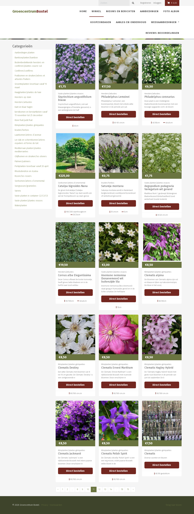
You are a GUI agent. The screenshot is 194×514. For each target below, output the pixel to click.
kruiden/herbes (22, 130)
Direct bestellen (75, 117)
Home (83, 11)
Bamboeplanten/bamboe (26, 57)
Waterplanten (21, 205)
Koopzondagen (100, 22)
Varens (18, 191)
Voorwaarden (56, 505)
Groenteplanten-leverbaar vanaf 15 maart (31, 86)
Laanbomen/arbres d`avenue (28, 135)
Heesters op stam (23, 97)
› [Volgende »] (133, 489)
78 (122, 489)
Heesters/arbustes (23, 102)
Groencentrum (30, 11)
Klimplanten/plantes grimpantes (29, 125)
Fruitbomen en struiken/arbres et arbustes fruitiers (30, 77)
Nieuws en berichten (120, 11)
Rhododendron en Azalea (26, 171)
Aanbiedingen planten (24, 52)
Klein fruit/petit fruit (23, 120)
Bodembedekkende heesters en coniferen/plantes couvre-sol (29, 64)
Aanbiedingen (149, 11)
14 (111, 489)
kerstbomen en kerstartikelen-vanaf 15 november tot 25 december (31, 113)
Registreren (145, 3)
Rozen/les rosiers (23, 176)
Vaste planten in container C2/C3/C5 (31, 196)
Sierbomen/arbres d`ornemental (30, 181)
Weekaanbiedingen (164, 22)
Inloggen (157, 3)
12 (99, 489)
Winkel (98, 11)
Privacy (44, 505)
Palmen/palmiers (22, 161)
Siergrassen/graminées (25, 186)
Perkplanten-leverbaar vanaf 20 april (31, 166)
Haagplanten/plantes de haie (28, 92)
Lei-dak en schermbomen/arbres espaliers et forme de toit (30, 142)
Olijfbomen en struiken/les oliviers (31, 156)
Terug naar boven (174, 505)
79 (128, 489)
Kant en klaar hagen (23, 107)
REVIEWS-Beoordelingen (162, 33)
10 (88, 489)
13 (105, 489)
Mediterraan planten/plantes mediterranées (28, 150)
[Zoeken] (114, 3)
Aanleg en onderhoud (131, 22)
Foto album (171, 11)
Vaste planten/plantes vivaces (29, 200)
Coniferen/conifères (24, 71)
